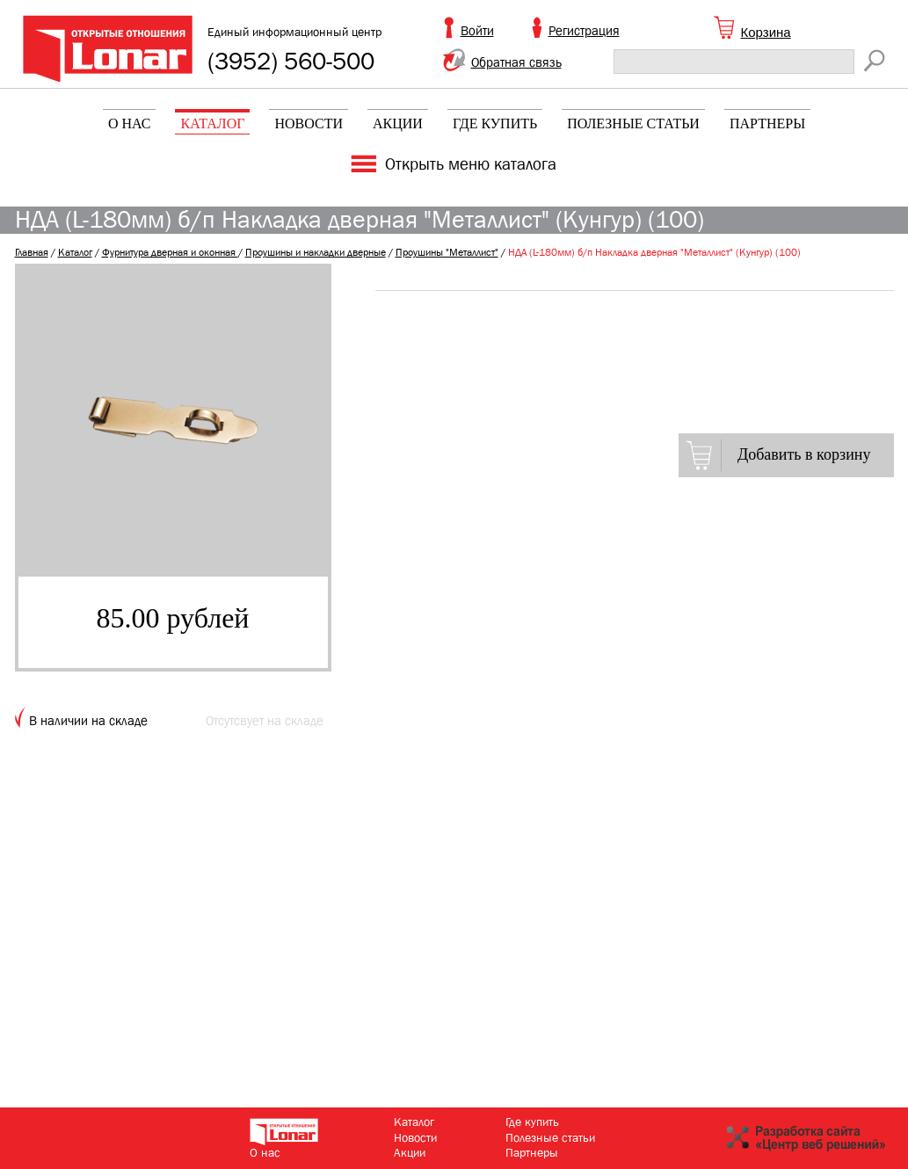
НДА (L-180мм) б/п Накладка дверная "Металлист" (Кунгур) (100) (654, 252)
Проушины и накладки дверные (315, 252)
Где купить (495, 123)
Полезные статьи (633, 123)
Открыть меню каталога (470, 164)
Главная (31, 252)
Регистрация (584, 31)
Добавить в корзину (804, 454)
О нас (129, 123)
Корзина (766, 32)
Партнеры (767, 123)
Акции (398, 123)
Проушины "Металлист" (447, 252)
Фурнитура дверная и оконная (170, 252)
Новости (308, 123)
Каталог (212, 123)
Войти (477, 31)
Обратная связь (516, 62)
